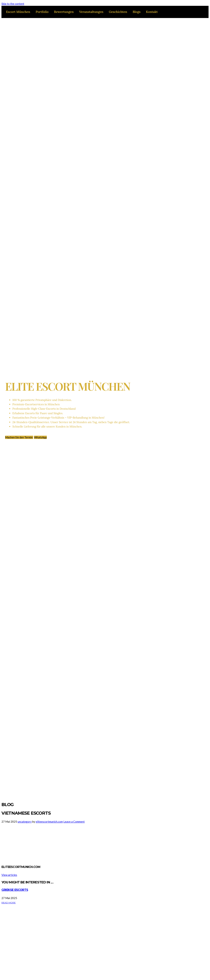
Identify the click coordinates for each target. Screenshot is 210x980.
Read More (8, 902)
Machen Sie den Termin (19, 437)
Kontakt (152, 12)
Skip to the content (12, 3)
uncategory (25, 821)
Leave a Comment (74, 821)
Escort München (18, 12)
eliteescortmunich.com (49, 821)
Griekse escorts (14, 890)
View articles (9, 874)
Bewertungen (64, 12)
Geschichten (118, 12)
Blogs (136, 12)
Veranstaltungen (91, 12)
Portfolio (42, 12)
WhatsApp (40, 437)
